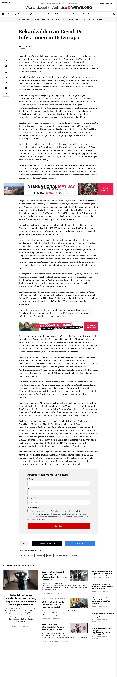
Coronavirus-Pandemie (27, 555)
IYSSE (57, 19)
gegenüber (87, 153)
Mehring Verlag (68, 19)
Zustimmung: (32, 508)
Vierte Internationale (21, 19)
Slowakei (75, 555)
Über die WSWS (80, 19)
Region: (30, 498)
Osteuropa (40, 555)
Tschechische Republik (61, 555)
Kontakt (101, 3)
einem (95, 153)
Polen (49, 555)
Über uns (109, 3)
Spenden (100, 19)
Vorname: (31, 488)
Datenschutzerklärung (48, 514)
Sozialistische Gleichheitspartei (42, 19)
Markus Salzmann (25, 46)
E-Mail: (30, 479)
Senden (58, 526)
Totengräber (76, 153)
